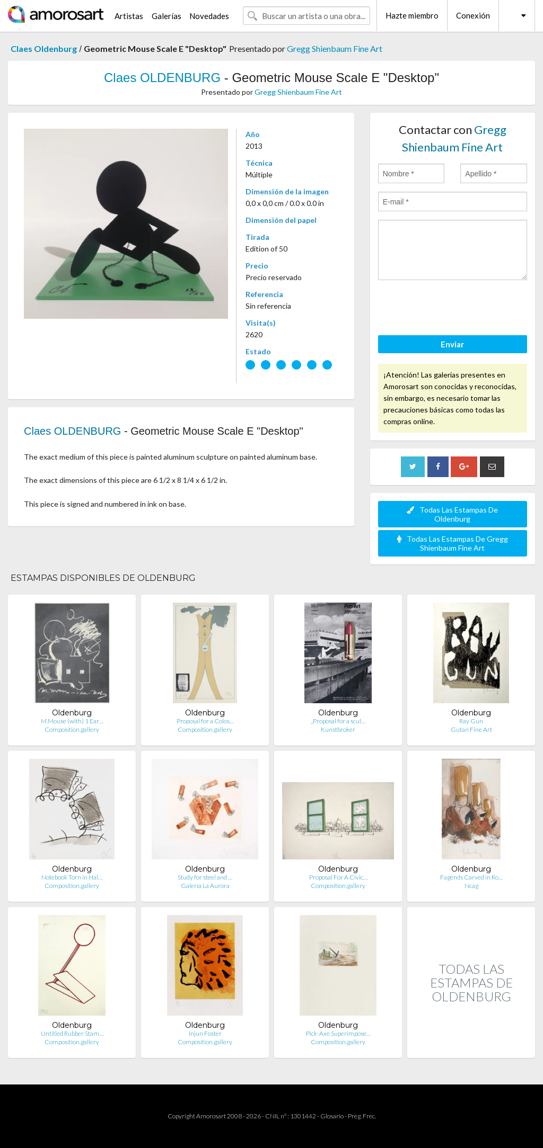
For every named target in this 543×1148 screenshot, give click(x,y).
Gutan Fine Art (471, 729)
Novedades (209, 16)
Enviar (452, 344)
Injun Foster (205, 1033)
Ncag (471, 886)
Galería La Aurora (205, 886)
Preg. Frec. (362, 1116)
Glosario (332, 1116)
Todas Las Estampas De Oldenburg (452, 514)
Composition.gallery (72, 729)
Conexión (473, 15)
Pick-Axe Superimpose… (338, 1033)
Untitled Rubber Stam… (72, 1033)
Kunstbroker (338, 729)
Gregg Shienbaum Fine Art (334, 48)
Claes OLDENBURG (162, 77)
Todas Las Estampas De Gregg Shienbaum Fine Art (452, 543)
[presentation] (458, 309)
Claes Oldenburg (44, 48)
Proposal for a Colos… (205, 721)
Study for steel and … (205, 877)
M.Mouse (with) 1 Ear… (72, 721)
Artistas (129, 16)
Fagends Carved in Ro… (471, 877)
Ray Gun (471, 721)
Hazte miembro (412, 15)
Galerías (166, 16)
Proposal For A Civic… (338, 877)
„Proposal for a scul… (338, 721)
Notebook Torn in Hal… (71, 877)
